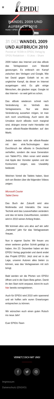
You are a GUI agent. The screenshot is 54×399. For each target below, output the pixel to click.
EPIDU (15, 29)
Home (8, 29)
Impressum (8, 381)
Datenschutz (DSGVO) (14, 387)
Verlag (38, 51)
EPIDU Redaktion (14, 55)
